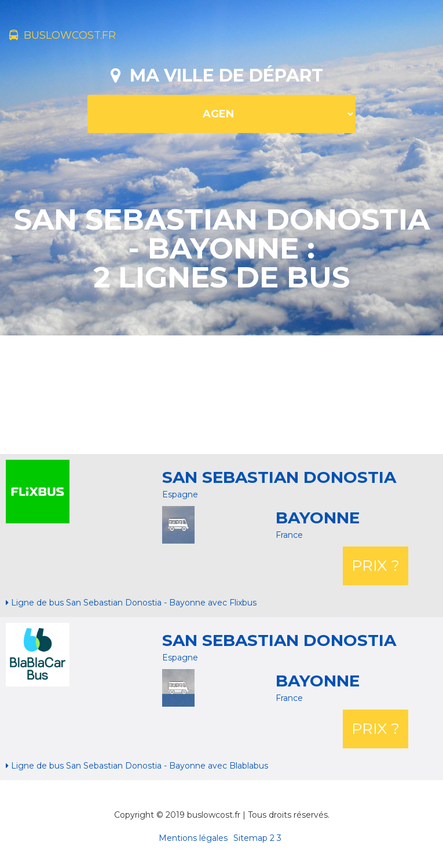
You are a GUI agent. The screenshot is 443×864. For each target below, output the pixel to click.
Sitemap (250, 838)
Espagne (180, 494)
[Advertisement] (222, 393)
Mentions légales (193, 838)
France (289, 535)
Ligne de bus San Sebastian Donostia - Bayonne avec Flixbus (131, 602)
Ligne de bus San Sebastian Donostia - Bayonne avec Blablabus (137, 765)
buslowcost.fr (62, 35)
